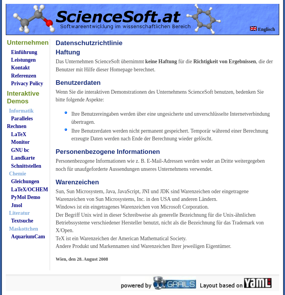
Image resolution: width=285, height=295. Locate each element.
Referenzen (23, 76)
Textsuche (22, 221)
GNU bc (20, 150)
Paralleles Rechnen (20, 122)
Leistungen (23, 60)
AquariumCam (28, 236)
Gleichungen (25, 181)
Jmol (16, 205)
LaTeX (18, 134)
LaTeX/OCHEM (29, 189)
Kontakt (20, 68)
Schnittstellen (26, 166)
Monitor (20, 142)
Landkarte (23, 158)
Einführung (24, 52)
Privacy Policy (27, 83)
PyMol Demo (25, 197)
